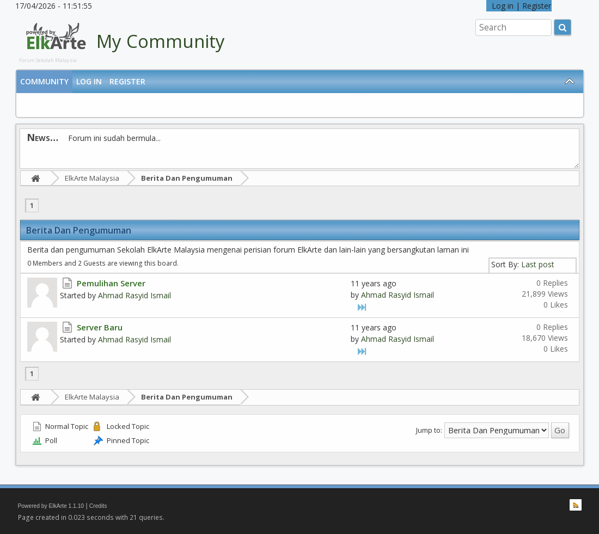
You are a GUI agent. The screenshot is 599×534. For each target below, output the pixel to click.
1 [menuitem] (32, 205)
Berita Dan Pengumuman (187, 178)
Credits (98, 506)
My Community (160, 41)
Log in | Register (519, 6)
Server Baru (100, 327)
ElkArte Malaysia (92, 178)
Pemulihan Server (111, 283)
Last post (537, 264)
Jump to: (429, 429)
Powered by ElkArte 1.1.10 (51, 506)
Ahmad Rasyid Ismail (134, 295)
